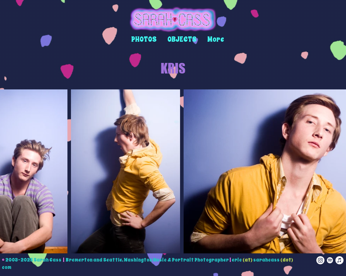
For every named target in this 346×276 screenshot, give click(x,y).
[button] (144, 39)
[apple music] (339, 260)
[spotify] (330, 260)
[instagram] (320, 260)
